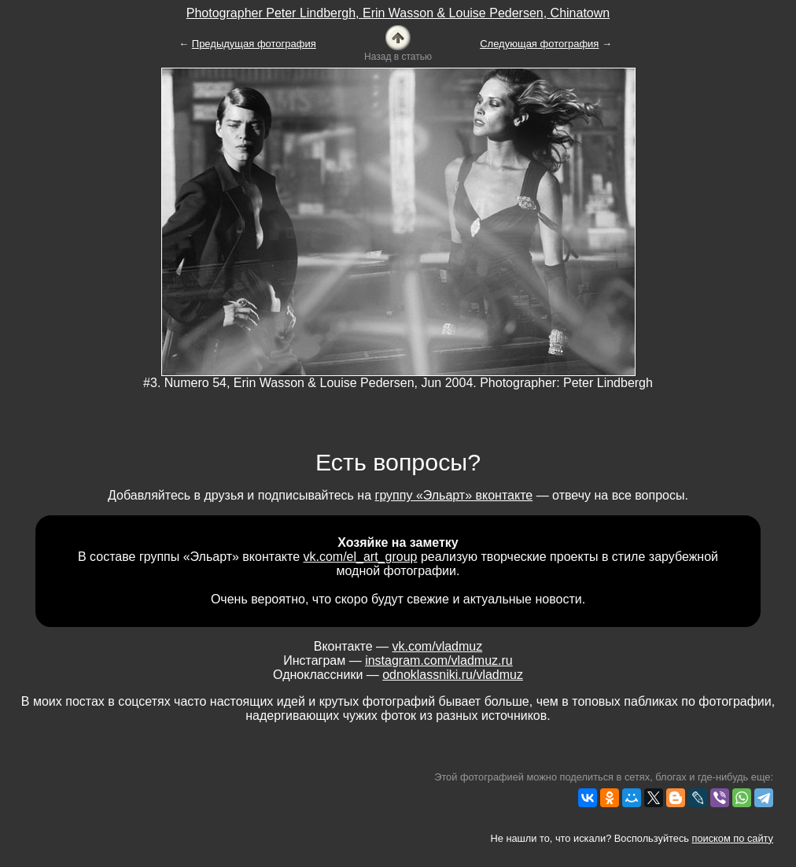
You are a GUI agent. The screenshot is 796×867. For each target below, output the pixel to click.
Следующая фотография (539, 44)
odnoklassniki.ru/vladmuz (452, 674)
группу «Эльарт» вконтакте (454, 495)
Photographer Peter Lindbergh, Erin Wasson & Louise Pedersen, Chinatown (398, 13)
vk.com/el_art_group (361, 556)
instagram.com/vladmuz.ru (439, 660)
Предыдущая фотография (254, 44)
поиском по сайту (732, 838)
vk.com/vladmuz (437, 646)
